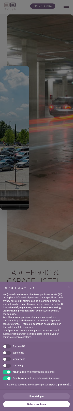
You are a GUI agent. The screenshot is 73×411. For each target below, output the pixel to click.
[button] (68, 287)
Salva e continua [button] (36, 404)
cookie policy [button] (9, 314)
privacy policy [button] (10, 301)
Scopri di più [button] (36, 396)
